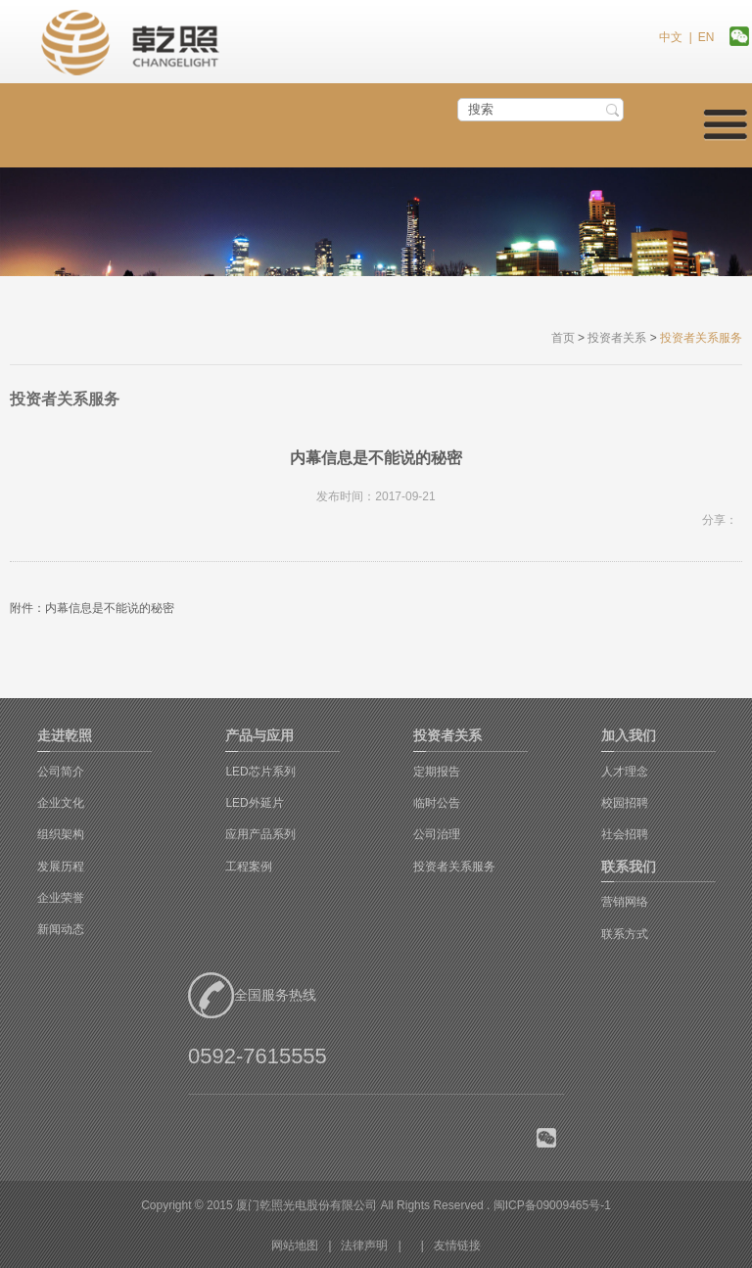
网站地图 (294, 1245)
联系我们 (628, 866)
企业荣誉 (60, 898)
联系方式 (624, 934)
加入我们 (628, 735)
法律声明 (364, 1245)
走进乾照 (64, 735)
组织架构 (60, 834)
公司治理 (436, 834)
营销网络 (624, 902)
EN (706, 37)
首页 (563, 338)
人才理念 (624, 771)
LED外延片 (254, 803)
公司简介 (60, 771)
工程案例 (248, 866)
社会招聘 (624, 834)
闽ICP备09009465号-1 (552, 1205)
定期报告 (436, 771)
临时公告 (436, 803)
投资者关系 (617, 338)
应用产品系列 (260, 834)
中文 (670, 37)
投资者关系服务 (454, 866)
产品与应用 (259, 735)
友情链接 (457, 1245)
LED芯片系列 (260, 771)
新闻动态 (60, 929)
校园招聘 (624, 803)
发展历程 (60, 866)
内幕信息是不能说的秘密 (109, 608)
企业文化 (60, 803)
